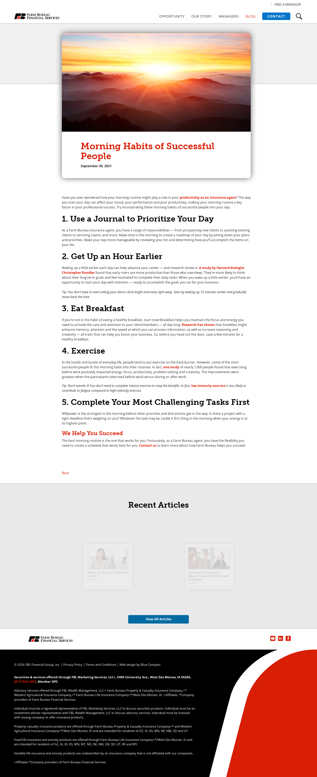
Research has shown (198, 324)
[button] (299, 16)
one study (171, 367)
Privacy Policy (72, 665)
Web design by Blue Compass (140, 665)
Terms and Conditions (101, 665)
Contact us (147, 445)
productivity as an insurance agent (208, 197)
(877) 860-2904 (25, 681)
